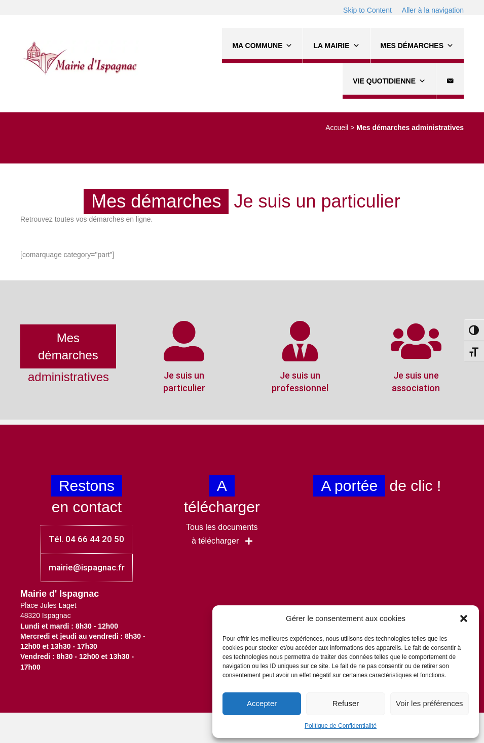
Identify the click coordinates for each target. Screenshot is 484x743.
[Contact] (450, 81)
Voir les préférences (429, 703)
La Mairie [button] (336, 45)
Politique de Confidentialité (341, 725)
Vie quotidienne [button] (389, 81)
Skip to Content (367, 10)
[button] (464, 618)
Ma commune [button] (262, 45)
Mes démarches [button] (417, 45)
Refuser (345, 703)
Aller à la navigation (433, 10)
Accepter (262, 703)
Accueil (336, 127)
